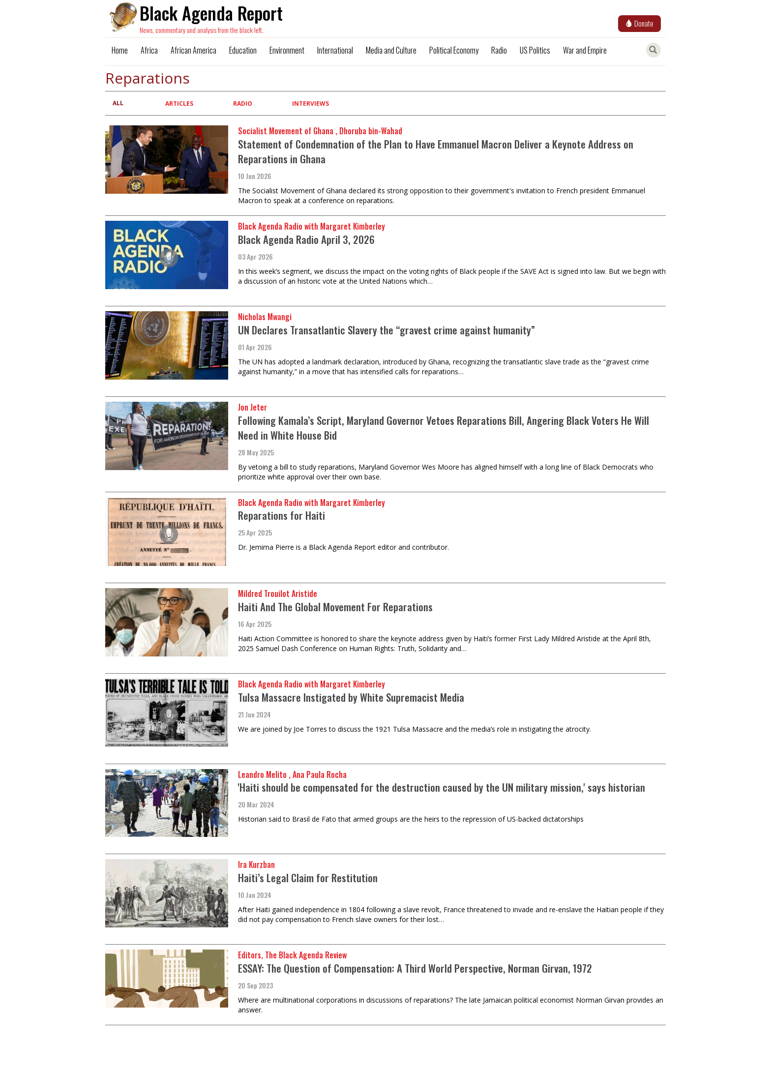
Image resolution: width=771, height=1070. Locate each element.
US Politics (535, 50)
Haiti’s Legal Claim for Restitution (308, 877)
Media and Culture (391, 50)
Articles (179, 103)
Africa (149, 50)
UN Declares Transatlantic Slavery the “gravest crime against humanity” (386, 329)
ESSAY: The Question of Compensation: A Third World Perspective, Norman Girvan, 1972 (415, 968)
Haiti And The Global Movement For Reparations (335, 606)
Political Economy (453, 50)
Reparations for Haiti (281, 515)
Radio (499, 50)
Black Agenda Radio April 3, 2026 (306, 239)
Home (120, 50)
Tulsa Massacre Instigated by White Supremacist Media (351, 697)
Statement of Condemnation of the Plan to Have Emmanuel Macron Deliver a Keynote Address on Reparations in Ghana (435, 151)
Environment (286, 50)
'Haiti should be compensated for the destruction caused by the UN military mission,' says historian (441, 787)
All (118, 103)
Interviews (310, 103)
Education (243, 50)
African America (193, 50)
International (335, 50)
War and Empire (585, 50)
